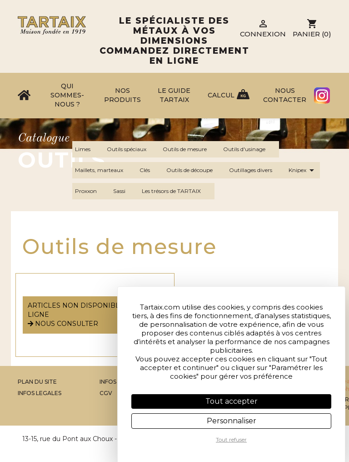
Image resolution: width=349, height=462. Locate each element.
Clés (150, 170)
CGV (106, 393)
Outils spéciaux (132, 149)
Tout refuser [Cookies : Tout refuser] (231, 439)
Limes (88, 149)
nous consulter (63, 324)
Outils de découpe (195, 170)
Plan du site (37, 381)
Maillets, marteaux (104, 170)
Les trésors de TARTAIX (177, 191)
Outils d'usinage (249, 149)
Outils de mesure (190, 149)
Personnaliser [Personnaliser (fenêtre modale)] (231, 420)
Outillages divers (256, 170)
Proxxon (91, 191)
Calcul (221, 95)
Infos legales (39, 393)
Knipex (303, 170)
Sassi (124, 191)
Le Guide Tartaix (174, 95)
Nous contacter (284, 95)
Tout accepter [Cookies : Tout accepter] (231, 401)
